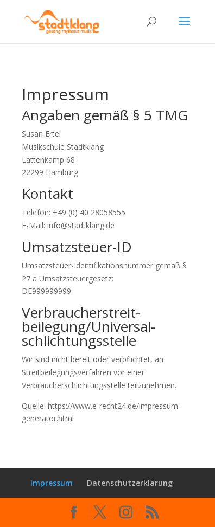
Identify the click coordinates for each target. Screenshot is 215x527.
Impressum (51, 483)
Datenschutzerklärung (130, 483)
